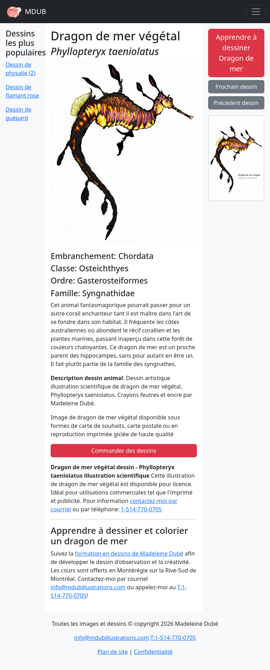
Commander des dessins (123, 451)
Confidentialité (153, 652)
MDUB (25, 12)
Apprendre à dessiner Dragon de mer (236, 52)
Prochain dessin (236, 87)
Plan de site (112, 652)
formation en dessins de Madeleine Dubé (129, 553)
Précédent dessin (236, 103)
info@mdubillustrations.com (88, 587)
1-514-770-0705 (141, 509)
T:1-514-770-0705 (173, 638)
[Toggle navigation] (256, 12)
